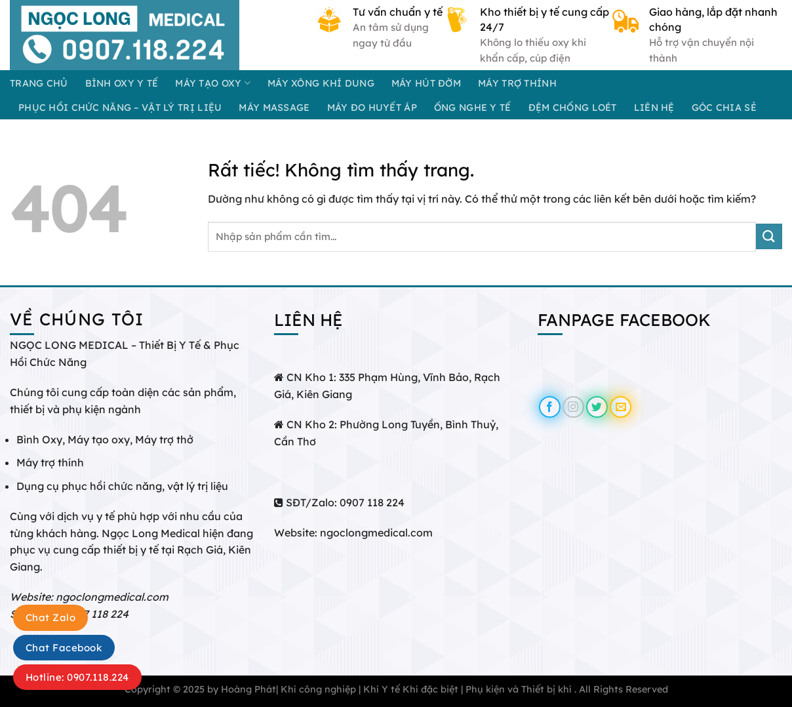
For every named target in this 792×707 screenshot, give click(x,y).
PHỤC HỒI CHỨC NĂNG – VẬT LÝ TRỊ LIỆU (120, 107)
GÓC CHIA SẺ (724, 107)
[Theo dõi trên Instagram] (573, 407)
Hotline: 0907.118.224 (77, 677)
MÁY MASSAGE (274, 107)
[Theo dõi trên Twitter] (597, 407)
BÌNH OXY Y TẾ (122, 83)
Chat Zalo (50, 617)
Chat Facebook (64, 647)
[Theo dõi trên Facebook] (550, 407)
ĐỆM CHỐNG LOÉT (572, 107)
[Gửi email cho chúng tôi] (620, 407)
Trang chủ (39, 83)
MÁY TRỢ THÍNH (517, 83)
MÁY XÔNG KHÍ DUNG (320, 83)
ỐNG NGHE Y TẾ (472, 107)
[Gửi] (769, 236)
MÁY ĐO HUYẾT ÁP (372, 107)
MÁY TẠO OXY (212, 83)
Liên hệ (654, 107)
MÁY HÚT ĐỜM (426, 83)
